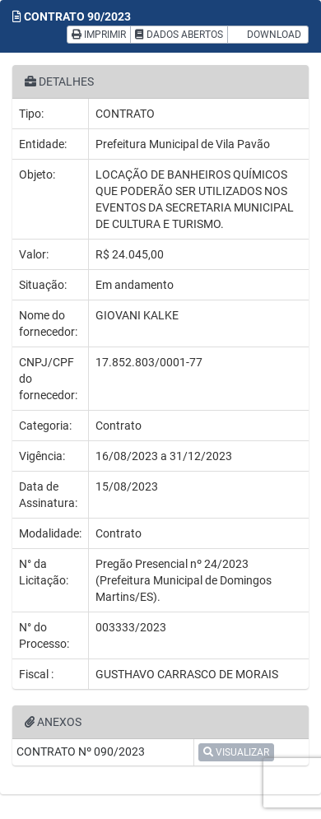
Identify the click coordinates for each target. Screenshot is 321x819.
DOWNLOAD (268, 34)
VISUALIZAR (236, 752)
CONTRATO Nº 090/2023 (80, 751)
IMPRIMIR (99, 34)
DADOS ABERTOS (179, 34)
